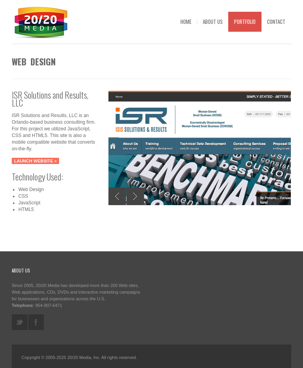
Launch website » (35, 161)
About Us (213, 21)
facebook (36, 322)
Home (185, 21)
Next (135, 196)
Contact (276, 21)
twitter (19, 322)
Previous (117, 196)
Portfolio (245, 21)
